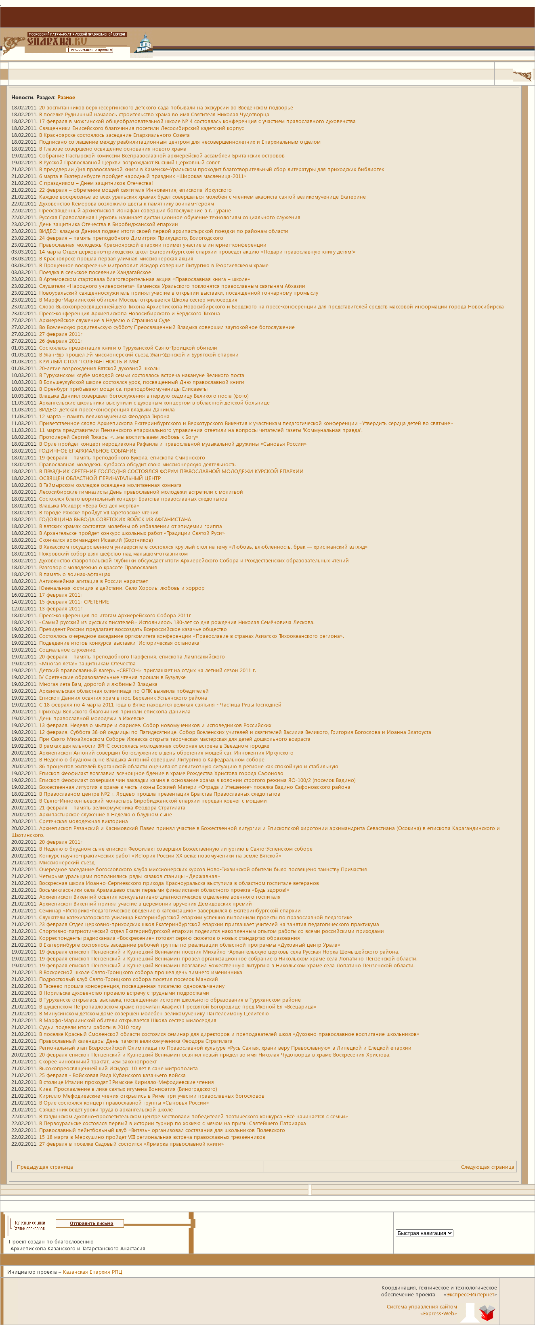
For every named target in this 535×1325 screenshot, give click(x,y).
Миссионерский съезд (66, 862)
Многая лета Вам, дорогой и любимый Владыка (98, 683)
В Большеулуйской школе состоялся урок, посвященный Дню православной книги (141, 381)
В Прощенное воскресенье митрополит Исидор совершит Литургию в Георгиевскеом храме (154, 265)
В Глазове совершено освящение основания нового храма (113, 148)
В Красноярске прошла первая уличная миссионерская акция (116, 258)
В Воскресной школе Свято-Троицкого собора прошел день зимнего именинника (140, 972)
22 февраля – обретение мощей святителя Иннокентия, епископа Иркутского (135, 189)
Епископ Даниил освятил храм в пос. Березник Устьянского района (123, 697)
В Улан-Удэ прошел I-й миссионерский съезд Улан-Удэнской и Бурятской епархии (139, 354)
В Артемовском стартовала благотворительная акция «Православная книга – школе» (144, 278)
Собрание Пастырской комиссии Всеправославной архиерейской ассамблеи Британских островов (162, 155)
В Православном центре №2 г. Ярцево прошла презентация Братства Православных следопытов (159, 793)
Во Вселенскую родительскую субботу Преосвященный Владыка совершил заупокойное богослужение (167, 326)
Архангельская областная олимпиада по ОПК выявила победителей (124, 690)
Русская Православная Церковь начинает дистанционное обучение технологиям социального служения (169, 217)
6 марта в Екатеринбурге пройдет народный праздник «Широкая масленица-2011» (143, 175)
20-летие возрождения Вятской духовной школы (99, 368)
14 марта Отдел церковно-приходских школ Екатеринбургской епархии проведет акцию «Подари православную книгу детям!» (197, 251)
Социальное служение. (68, 649)
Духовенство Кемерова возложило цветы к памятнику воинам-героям (126, 203)
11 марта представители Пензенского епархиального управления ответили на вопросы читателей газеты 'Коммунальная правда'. (201, 429)
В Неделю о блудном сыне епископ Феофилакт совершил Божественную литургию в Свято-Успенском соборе (176, 848)
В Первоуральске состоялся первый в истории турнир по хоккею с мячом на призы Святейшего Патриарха (172, 1123)
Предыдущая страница (45, 1166)
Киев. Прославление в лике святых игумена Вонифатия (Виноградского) (128, 1088)
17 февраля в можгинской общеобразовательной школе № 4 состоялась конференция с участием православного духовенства (197, 120)
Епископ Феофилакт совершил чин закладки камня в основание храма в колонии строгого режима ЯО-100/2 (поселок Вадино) (197, 779)
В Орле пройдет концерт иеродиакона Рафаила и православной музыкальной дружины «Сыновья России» (173, 443)
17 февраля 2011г (60, 594)
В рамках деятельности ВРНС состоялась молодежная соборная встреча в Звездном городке (154, 745)
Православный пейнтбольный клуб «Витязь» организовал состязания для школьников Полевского (162, 1129)
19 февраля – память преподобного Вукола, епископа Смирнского (122, 457)
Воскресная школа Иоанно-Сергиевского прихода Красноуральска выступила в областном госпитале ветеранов (179, 882)
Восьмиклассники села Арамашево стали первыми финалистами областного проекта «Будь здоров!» (164, 889)
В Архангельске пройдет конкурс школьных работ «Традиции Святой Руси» (132, 532)
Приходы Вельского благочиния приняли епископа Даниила (115, 711)
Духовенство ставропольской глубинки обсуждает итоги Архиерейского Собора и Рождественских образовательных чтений (194, 560)
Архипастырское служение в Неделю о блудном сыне (105, 814)
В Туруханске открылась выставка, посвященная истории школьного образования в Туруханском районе (170, 999)
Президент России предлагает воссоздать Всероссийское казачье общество (133, 628)
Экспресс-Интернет (470, 1294)
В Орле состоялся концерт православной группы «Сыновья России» (124, 1102)
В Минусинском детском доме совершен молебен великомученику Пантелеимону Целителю (154, 1013)
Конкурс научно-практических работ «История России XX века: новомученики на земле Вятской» (160, 855)
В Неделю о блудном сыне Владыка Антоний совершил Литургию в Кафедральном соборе (151, 759)
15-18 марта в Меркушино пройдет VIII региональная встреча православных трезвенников (152, 1136)
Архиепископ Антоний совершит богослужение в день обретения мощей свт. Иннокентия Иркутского (166, 752)
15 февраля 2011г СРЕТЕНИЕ (74, 601)
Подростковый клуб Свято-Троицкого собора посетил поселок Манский (128, 978)
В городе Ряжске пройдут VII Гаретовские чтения (99, 512)
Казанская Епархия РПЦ (92, 1271)
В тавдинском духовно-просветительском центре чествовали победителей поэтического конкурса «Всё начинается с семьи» (193, 1116)
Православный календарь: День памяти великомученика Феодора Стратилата (136, 1040)
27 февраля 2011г (60, 333)
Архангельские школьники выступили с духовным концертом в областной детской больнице (154, 402)
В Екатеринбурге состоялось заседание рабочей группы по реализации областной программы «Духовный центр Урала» (189, 944)
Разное (66, 97)
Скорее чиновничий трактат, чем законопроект (98, 1061)
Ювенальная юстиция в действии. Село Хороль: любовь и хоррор (122, 587)
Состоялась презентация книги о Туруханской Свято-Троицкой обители (128, 347)
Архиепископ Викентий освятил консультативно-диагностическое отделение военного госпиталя (160, 896)
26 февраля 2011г (60, 340)
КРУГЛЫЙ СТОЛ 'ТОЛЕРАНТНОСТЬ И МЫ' (89, 361)
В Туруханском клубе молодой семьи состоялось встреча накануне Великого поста (141, 374)
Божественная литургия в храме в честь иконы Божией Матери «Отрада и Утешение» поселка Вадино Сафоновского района (194, 786)
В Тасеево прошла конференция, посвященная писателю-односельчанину (131, 985)
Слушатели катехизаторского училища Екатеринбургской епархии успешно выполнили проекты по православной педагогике (195, 917)
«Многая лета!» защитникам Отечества (87, 663)
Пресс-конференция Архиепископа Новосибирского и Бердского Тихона (129, 313)
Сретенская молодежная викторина (83, 821)
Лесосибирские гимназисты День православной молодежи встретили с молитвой (141, 491)
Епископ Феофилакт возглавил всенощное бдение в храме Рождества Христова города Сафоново (161, 772)
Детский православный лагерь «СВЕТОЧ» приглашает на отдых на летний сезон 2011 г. (147, 670)
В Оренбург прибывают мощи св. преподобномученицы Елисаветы (123, 388)
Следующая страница (487, 1166)
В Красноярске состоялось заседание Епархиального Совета (114, 134)
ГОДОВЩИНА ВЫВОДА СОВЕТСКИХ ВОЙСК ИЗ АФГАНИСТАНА (115, 519)
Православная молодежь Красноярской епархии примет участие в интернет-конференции (152, 244)
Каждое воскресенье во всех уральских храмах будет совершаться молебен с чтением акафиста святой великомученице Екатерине (202, 196)
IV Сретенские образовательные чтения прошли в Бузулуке (112, 676)
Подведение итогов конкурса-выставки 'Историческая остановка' (120, 642)
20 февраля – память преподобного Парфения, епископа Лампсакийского (132, 656)
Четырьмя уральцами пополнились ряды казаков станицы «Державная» (129, 875)
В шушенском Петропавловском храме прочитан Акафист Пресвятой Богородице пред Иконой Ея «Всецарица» (178, 1006)
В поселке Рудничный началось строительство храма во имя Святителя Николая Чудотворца (154, 114)
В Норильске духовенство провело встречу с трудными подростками (124, 992)
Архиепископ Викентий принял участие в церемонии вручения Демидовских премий (145, 903)
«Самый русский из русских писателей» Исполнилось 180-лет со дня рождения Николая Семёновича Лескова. (177, 621)
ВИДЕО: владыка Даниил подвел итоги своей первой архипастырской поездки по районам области (163, 230)
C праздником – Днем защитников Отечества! (96, 182)
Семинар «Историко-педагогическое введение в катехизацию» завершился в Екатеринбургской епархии (170, 910)
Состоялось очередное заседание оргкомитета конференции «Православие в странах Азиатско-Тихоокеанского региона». (191, 635)
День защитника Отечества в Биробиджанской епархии (108, 223)
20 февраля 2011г (60, 841)
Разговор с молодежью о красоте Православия (98, 567)
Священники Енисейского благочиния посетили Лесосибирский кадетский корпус (141, 127)
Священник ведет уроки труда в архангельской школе (106, 1109)
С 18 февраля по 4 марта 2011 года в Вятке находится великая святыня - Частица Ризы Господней (160, 704)
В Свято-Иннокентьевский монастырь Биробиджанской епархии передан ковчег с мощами (153, 800)
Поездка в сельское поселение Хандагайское (95, 271)
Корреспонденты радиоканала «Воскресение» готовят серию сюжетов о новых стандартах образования (169, 937)
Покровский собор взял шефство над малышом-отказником (113, 553)
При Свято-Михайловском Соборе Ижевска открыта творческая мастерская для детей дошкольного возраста (175, 738)
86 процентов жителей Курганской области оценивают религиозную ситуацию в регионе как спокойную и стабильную (188, 766)
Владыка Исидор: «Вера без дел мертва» (89, 505)
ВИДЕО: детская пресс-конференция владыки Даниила (107, 409)
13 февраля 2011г (60, 608)
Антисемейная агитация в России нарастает (93, 580)
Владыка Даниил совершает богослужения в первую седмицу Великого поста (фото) (144, 395)
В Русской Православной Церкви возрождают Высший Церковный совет (129, 162)
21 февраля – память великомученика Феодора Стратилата (112, 807)
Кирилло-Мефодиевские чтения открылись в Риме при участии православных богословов (151, 1095)
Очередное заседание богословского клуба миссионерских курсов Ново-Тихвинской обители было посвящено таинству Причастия (203, 869)
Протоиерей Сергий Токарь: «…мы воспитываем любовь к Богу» (119, 436)
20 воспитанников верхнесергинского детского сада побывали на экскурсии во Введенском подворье (166, 107)
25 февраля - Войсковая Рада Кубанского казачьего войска (112, 1074)
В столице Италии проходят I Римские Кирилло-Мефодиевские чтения (126, 1081)
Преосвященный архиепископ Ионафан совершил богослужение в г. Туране (135, 210)
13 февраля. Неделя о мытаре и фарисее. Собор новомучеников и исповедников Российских (155, 724)
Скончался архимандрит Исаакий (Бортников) (96, 539)
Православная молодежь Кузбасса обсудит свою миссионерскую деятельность (137, 464)
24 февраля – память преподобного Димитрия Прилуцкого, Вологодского (131, 237)
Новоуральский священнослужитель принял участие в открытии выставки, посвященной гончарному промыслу (178, 292)
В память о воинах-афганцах (74, 573)
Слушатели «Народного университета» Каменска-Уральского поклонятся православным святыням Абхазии (172, 285)
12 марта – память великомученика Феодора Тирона (104, 416)
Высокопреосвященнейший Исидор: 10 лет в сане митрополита (118, 1068)
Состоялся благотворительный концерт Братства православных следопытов (133, 498)
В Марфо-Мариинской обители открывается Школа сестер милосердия (127, 1020)
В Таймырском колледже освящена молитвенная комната (110, 484)
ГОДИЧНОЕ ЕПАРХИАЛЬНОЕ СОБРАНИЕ (87, 450)
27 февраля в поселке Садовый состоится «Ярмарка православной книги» (131, 1143)
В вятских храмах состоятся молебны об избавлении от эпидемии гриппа (130, 525)
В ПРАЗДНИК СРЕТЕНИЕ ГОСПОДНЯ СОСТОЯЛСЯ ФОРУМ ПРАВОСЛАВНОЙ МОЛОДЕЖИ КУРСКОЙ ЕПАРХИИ (171, 471)
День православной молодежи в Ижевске (91, 718)
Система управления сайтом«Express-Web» (422, 1310)
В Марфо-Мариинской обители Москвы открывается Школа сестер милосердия (138, 299)
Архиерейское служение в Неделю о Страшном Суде (104, 320)
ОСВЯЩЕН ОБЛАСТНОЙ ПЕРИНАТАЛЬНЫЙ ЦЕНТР (100, 477)
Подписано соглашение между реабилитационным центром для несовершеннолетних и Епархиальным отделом (180, 141)
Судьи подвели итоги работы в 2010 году (90, 1026)
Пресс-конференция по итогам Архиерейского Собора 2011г (115, 615)
